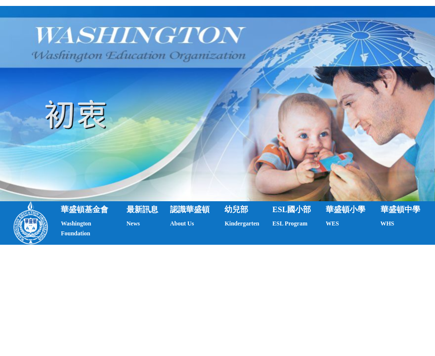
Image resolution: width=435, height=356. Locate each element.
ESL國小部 (291, 209)
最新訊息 (142, 209)
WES (332, 223)
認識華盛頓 (190, 209)
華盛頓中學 (400, 209)
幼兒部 (236, 209)
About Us (182, 223)
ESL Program (289, 223)
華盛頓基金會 (84, 209)
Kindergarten (241, 223)
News (133, 223)
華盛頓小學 (345, 209)
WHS (387, 223)
